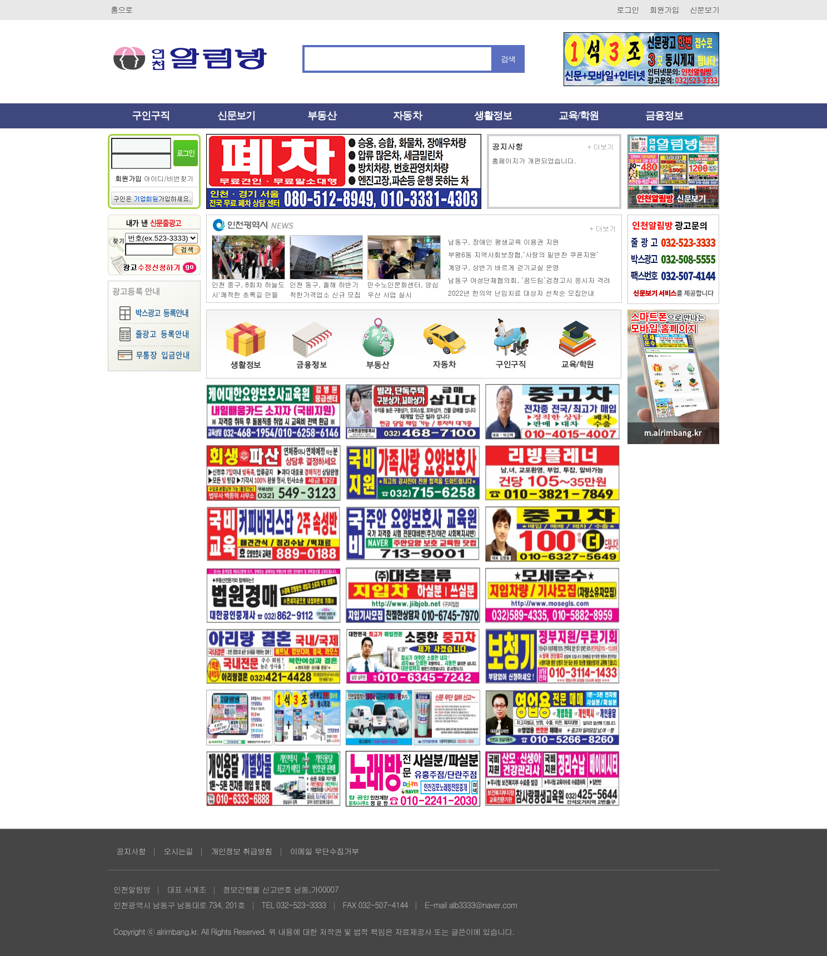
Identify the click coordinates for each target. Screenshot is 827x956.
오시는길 (178, 851)
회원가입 (664, 9)
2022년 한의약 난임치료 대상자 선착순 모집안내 (521, 292)
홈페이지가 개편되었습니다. (534, 160)
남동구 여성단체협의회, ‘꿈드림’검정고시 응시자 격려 (529, 280)
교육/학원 (579, 115)
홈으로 (122, 9)
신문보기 (704, 9)
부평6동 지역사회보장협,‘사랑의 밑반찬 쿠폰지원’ (523, 254)
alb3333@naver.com (483, 904)
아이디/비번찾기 (168, 178)
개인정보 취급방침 (241, 851)
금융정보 (664, 115)
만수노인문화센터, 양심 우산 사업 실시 (403, 289)
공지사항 (507, 146)
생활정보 (493, 115)
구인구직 (151, 115)
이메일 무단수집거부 (324, 851)
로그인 (628, 9)
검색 (508, 58)
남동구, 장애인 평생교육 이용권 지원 (503, 241)
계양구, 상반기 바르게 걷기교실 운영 (503, 267)
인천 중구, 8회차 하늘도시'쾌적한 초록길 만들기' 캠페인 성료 (248, 294)
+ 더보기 (600, 147)
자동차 (407, 115)
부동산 (321, 115)
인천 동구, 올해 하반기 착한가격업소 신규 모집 (325, 289)
